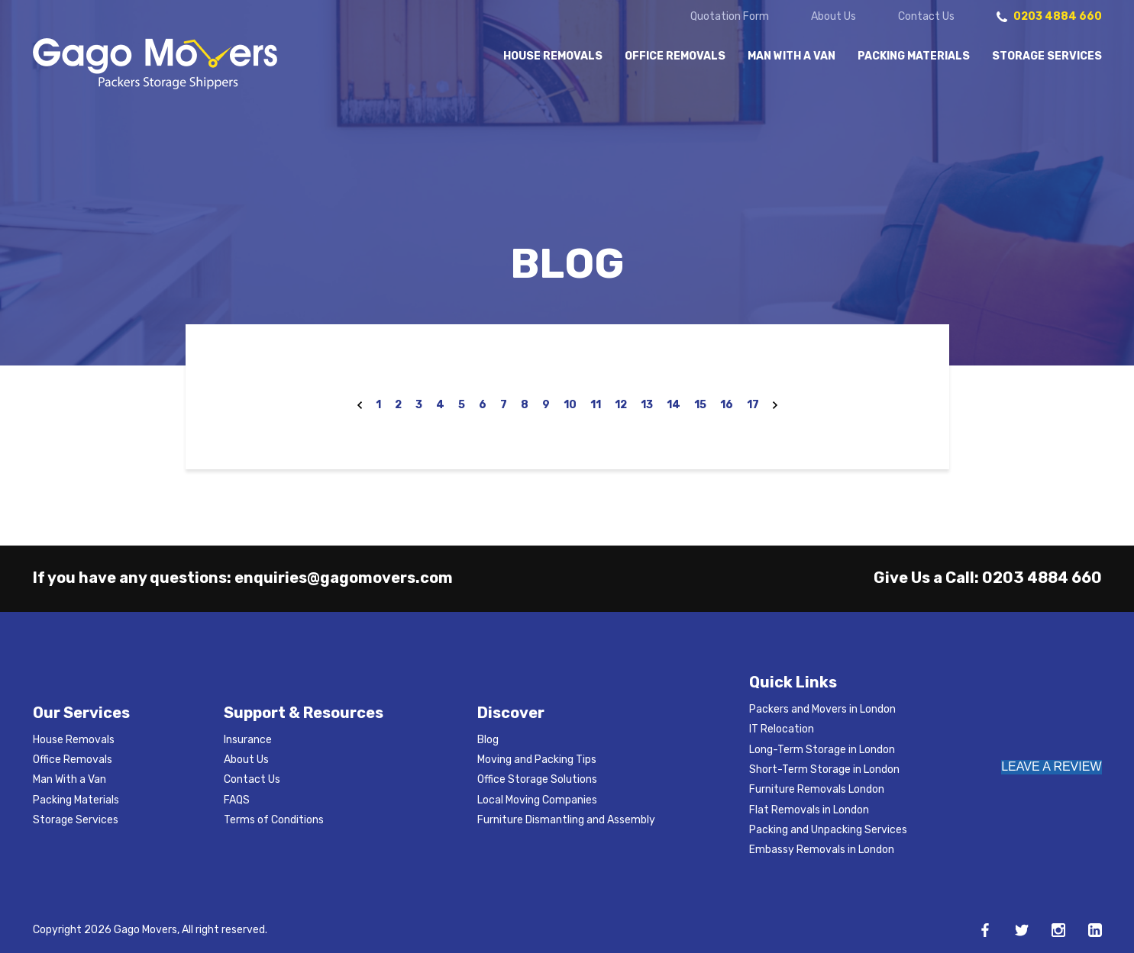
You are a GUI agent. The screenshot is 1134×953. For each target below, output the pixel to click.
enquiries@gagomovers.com (343, 577)
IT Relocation (781, 729)
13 (647, 404)
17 (753, 404)
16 (726, 404)
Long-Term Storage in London (822, 749)
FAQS (237, 800)
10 (570, 404)
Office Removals (675, 56)
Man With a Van (791, 56)
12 (621, 404)
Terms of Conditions (274, 819)
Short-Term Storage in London (824, 769)
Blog (488, 739)
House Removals (553, 56)
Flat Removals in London (809, 809)
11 (595, 404)
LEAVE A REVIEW (1051, 766)
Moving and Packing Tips (536, 759)
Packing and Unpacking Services (828, 829)
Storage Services (1047, 56)
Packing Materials (914, 56)
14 (673, 404)
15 (700, 404)
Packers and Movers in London (822, 709)
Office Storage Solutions (537, 779)
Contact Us (926, 16)
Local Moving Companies (537, 800)
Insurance (248, 739)
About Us (833, 16)
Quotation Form (729, 16)
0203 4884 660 (1042, 577)
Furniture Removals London (816, 789)
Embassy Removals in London (821, 849)
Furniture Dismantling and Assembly (566, 819)
